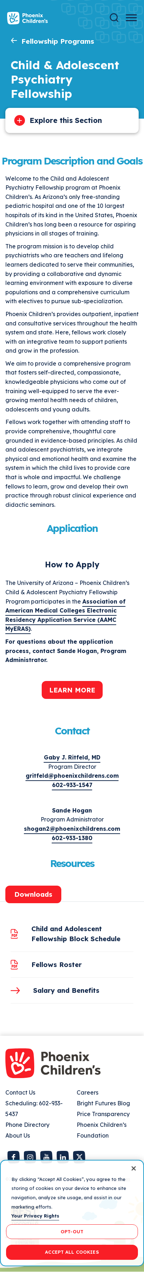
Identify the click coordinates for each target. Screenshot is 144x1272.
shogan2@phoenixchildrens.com (72, 828)
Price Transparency (103, 1114)
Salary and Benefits (66, 990)
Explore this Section (66, 120)
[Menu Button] (131, 17)
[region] (72, 1213)
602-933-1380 (72, 838)
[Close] (134, 1168)
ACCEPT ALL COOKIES (72, 1252)
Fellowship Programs (57, 41)
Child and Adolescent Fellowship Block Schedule (75, 933)
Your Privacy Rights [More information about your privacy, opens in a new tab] (35, 1216)
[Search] (114, 18)
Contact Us (20, 1092)
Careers (87, 1092)
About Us (17, 1135)
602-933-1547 (72, 785)
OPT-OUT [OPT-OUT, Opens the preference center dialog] (72, 1231)
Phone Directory (27, 1124)
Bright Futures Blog (103, 1103)
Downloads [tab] (33, 894)
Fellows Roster (56, 964)
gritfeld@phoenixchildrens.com (72, 775)
